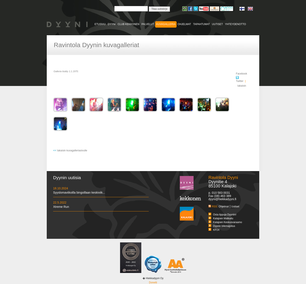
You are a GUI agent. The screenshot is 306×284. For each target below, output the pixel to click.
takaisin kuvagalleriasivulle (72, 150)
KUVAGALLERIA (165, 24)
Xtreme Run (61, 206)
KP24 (216, 229)
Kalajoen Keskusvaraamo (227, 222)
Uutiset (235, 206)
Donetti (153, 282)
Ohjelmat (224, 206)
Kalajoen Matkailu (223, 218)
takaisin (241, 85)
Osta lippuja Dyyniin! (224, 214)
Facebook (241, 73)
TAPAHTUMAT (201, 24)
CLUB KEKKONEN (128, 24)
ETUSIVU (100, 24)
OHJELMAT (184, 24)
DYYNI (112, 24)
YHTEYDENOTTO (235, 24)
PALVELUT (148, 24)
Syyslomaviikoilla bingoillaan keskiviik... (79, 192)
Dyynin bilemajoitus (224, 226)
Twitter (239, 79)
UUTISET (217, 24)
